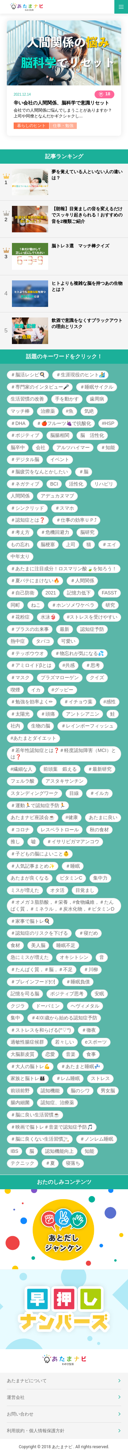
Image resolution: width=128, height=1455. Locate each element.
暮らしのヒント (31, 125)
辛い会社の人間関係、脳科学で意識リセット (61, 102)
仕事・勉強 (63, 125)
